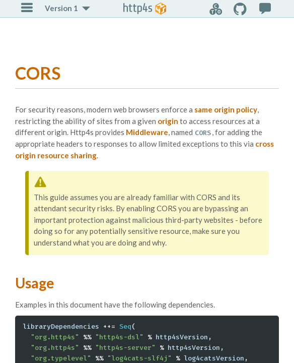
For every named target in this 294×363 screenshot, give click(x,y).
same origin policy (225, 109)
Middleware (147, 132)
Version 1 (61, 8)
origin (168, 121)
